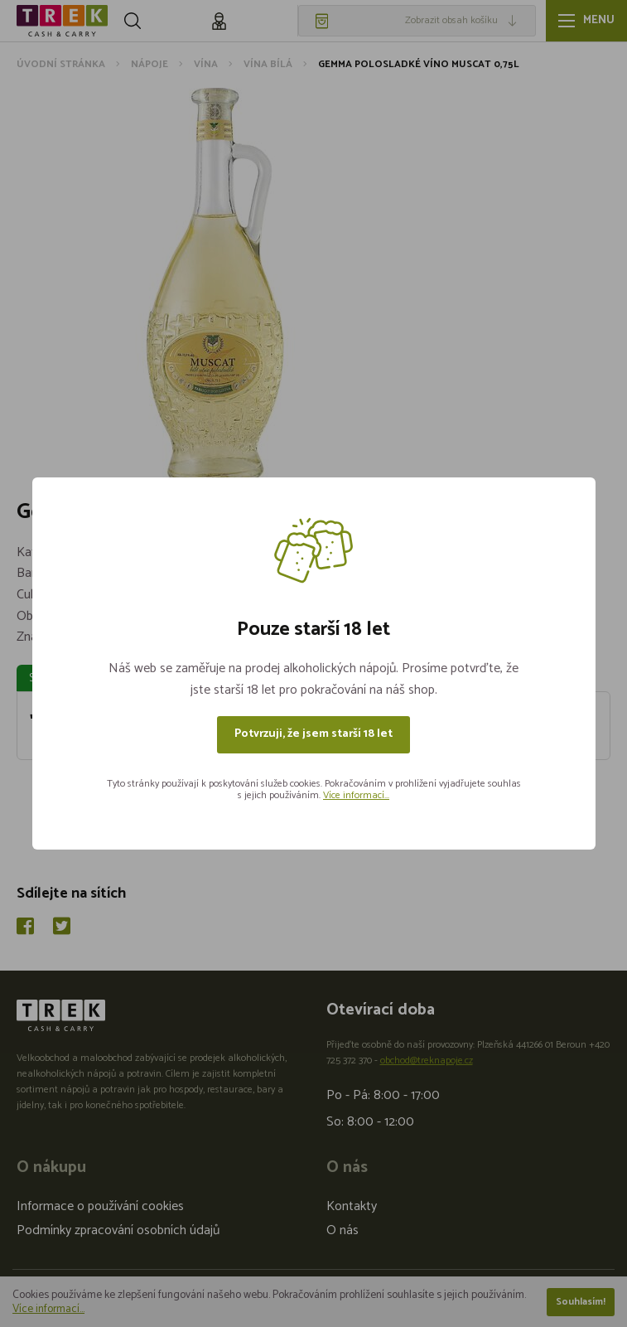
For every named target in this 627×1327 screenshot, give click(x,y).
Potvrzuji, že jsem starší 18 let (313, 733)
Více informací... (356, 795)
